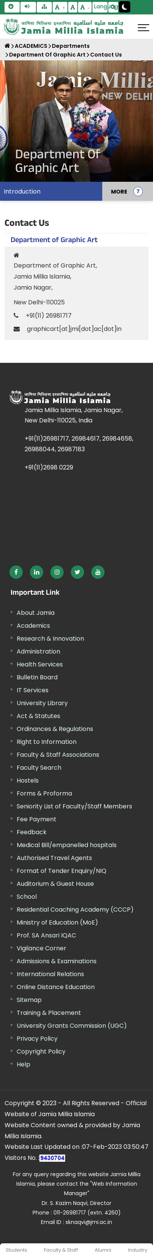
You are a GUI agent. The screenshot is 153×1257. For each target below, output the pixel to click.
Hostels (28, 780)
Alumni (103, 1250)
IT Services (32, 690)
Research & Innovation (50, 638)
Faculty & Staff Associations (58, 754)
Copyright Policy (41, 1051)
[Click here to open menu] (143, 27)
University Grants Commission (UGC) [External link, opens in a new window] (72, 1025)
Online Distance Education (56, 987)
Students (16, 1250)
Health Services (40, 664)
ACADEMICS (31, 46)
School (27, 896)
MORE (119, 191)
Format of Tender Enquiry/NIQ (61, 870)
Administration (38, 651)
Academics (33, 625)
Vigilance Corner (41, 948)
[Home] (7, 46)
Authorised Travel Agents (54, 858)
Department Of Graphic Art (47, 54)
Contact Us (106, 54)
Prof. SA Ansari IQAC (46, 935)
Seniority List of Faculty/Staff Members (74, 806)
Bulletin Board (37, 677)
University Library (42, 703)
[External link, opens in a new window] (16, 572)
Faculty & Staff (61, 1250)
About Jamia (36, 612)
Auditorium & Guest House (55, 883)
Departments (71, 46)
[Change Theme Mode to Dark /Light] (124, 7)
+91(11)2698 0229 (49, 467)
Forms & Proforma (44, 793)
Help (23, 1064)
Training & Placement (49, 1012)
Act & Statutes (38, 716)
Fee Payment (36, 819)
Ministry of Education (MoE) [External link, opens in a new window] (57, 922)
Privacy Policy (37, 1038)
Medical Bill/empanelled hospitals (67, 845)
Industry (137, 1250)
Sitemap (29, 1000)
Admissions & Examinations (57, 961)
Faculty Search (39, 767)
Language (101, 6)
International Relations (50, 974)
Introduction (22, 191)
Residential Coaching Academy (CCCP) (75, 909)
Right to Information (46, 741)
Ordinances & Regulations (55, 729)
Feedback (32, 832)
